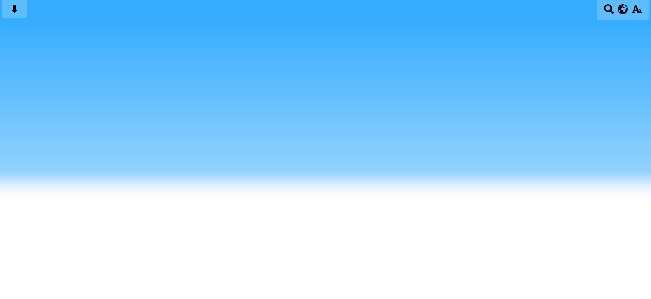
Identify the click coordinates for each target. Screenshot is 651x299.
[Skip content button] (14, 11)
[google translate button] (623, 9)
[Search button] (609, 11)
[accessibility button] (637, 11)
